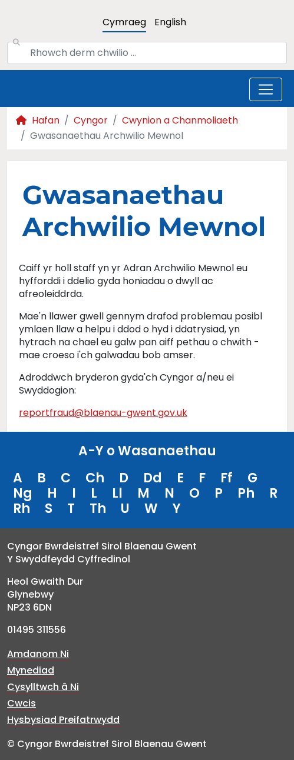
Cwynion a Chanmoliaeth (180, 120)
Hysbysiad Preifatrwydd (63, 719)
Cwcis (21, 703)
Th (98, 508)
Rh (21, 508)
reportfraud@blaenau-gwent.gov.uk (103, 412)
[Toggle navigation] (265, 89)
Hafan (38, 120)
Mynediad (30, 670)
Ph (246, 493)
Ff (226, 478)
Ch (94, 478)
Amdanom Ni (38, 654)
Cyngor (91, 120)
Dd (152, 478)
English (170, 22)
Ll (117, 493)
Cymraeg (124, 22)
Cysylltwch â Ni (43, 687)
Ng (22, 493)
